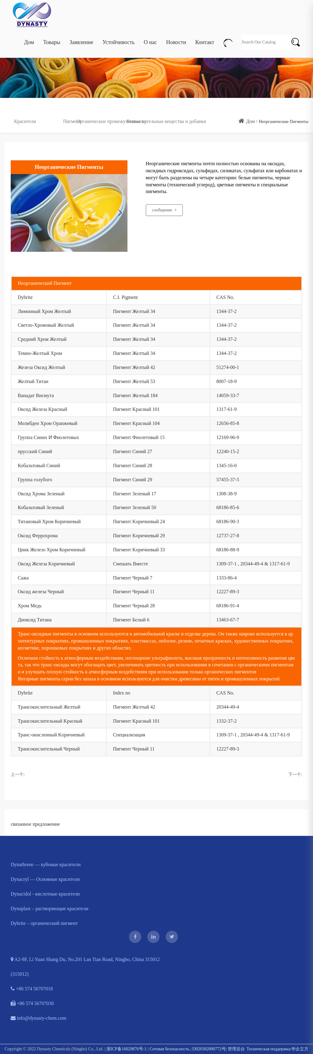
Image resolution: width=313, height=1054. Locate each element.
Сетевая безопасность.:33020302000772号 (187, 1049)
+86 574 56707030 (32, 1003)
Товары (51, 35)
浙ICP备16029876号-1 (126, 1049)
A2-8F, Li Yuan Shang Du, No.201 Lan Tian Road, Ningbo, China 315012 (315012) (85, 967)
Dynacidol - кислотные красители (45, 893)
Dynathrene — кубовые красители (46, 864)
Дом (29, 35)
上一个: (18, 774)
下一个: (295, 774)
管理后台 (236, 1049)
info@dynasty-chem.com (38, 1018)
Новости (176, 35)
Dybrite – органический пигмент (44, 923)
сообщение (164, 210)
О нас (150, 35)
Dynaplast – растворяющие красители (49, 908)
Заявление (81, 35)
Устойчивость (118, 35)
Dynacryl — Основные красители (45, 879)
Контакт (204, 35)
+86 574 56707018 (32, 988)
